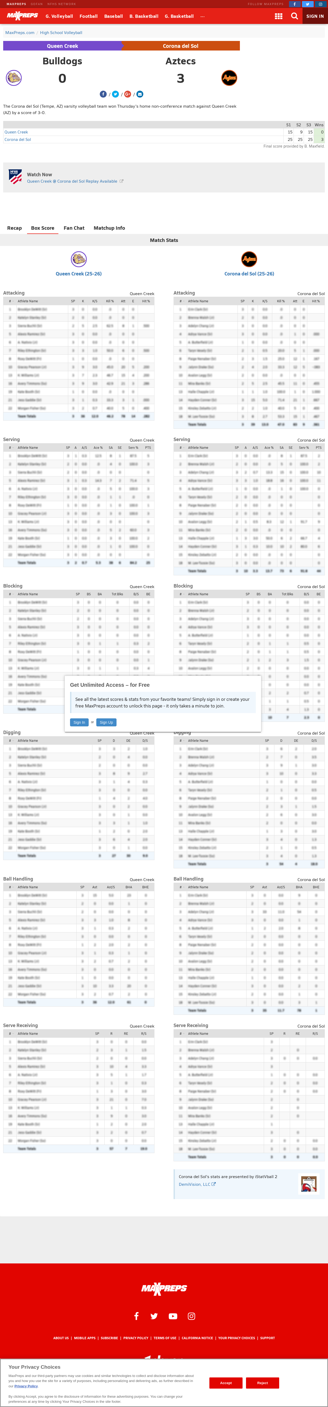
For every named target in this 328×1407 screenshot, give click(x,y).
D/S (145, 740)
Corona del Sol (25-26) (249, 273)
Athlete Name (28, 301)
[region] (164, 1383)
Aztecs (181, 60)
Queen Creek (62, 45)
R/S (143, 1033)
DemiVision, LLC (197, 1184)
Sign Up (106, 722)
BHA (129, 887)
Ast (94, 887)
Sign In (79, 722)
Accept (226, 1383)
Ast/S (111, 887)
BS (89, 594)
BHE (145, 887)
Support (267, 1338)
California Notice (197, 1338)
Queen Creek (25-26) (79, 273)
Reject (262, 1383)
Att (123, 301)
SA (111, 447)
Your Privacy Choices (236, 1338)
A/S (84, 447)
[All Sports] (202, 16)
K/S (94, 301)
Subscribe (109, 1338)
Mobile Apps (85, 1338)
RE (126, 1033)
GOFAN (37, 4)
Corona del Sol (180, 45)
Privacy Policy (135, 1338)
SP (73, 301)
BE (148, 594)
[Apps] (279, 16)
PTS (148, 447)
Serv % (133, 447)
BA (100, 594)
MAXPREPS (16, 4)
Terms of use (165, 1338)
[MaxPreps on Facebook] (295, 4)
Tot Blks (117, 594)
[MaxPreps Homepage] (164, 1289)
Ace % (98, 447)
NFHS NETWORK (62, 4)
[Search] (295, 16)
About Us (61, 1338)
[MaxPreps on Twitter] (308, 4)
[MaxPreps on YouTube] (173, 1315)
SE (120, 447)
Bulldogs (62, 60)
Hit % (146, 301)
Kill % (110, 301)
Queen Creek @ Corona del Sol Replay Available (72, 181)
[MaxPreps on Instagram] (321, 4)
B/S (136, 594)
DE (128, 740)
